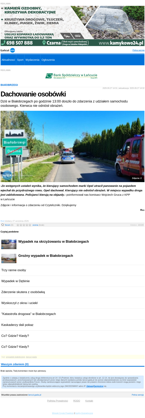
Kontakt (89, 401)
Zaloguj (89, 386)
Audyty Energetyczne (84, 413)
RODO (76, 401)
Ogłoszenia (48, 59)
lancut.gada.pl (34, 395)
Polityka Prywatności (57, 401)
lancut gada (31, 357)
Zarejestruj (98, 386)
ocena (38, 225)
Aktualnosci (8, 59)
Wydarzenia (32, 59)
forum (9, 225)
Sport (20, 59)
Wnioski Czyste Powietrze (63, 413)
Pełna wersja (138, 50)
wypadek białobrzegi (15, 357)
